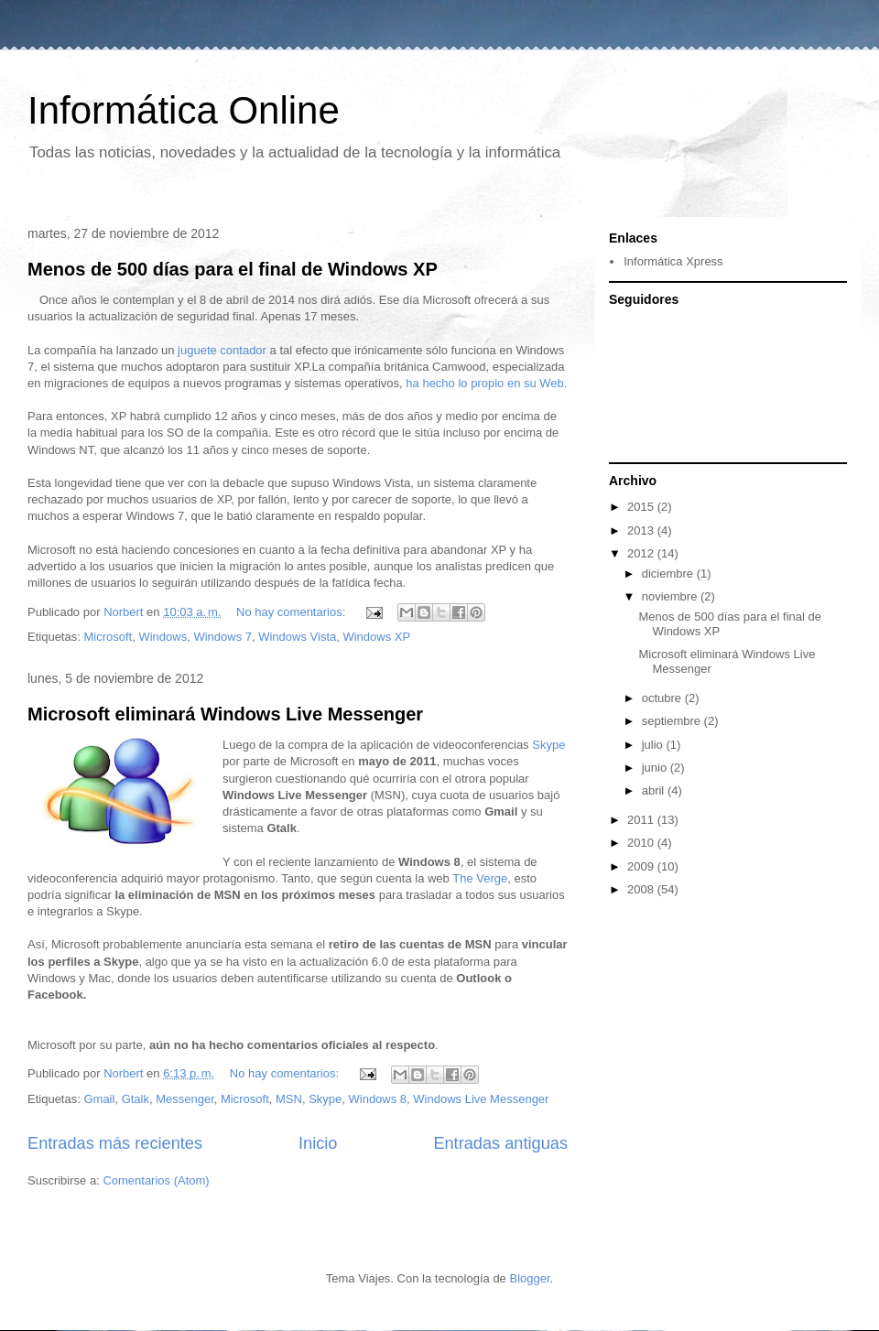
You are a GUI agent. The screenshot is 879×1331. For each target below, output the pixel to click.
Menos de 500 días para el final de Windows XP (232, 269)
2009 (642, 866)
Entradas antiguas (500, 1143)
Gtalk (135, 1099)
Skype (548, 745)
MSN (289, 1099)
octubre (663, 698)
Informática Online (183, 110)
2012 (642, 553)
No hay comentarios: (292, 612)
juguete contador (222, 350)
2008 (642, 889)
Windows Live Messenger (480, 1099)
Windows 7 (222, 637)
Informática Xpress (673, 261)
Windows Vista (297, 637)
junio (656, 767)
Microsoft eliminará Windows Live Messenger (225, 714)
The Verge (479, 878)
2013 (642, 530)
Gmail (98, 1099)
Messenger (185, 1099)
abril (654, 790)
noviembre (671, 596)
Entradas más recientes (114, 1143)
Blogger (529, 1278)
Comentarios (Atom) (156, 1180)
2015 (642, 507)
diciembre (669, 573)
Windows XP (376, 637)
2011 (642, 820)
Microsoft (107, 637)
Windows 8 (378, 1099)
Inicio (317, 1143)
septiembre (673, 721)
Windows (162, 637)
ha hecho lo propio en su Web (485, 383)
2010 (642, 842)
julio (654, 745)
